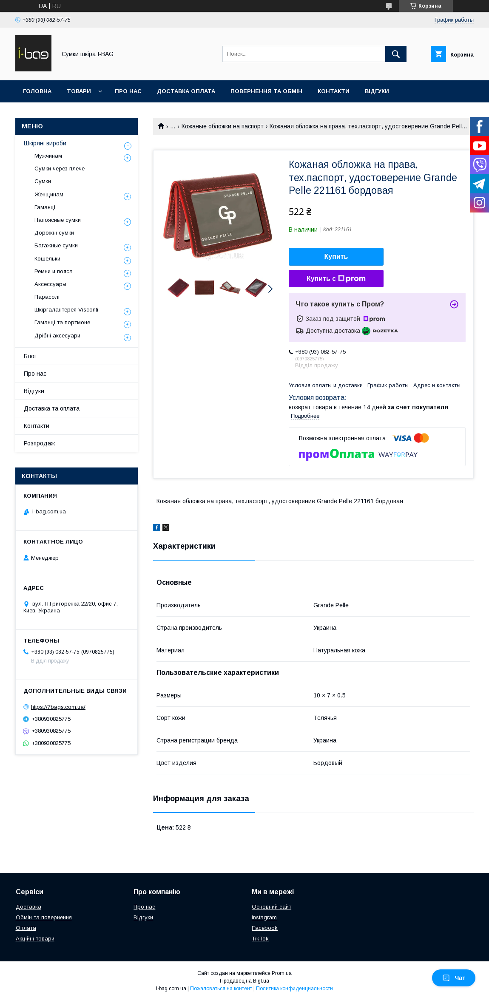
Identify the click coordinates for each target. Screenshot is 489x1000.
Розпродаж (39, 443)
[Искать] (396, 54)
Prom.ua (282, 973)
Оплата (26, 928)
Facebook (265, 928)
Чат (453, 978)
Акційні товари (35, 938)
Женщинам (48, 194)
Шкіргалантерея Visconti (66, 309)
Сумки (42, 181)
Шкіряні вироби (45, 143)
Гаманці (44, 207)
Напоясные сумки (57, 220)
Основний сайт (271, 907)
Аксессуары (50, 284)
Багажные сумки (56, 245)
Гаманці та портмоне (62, 322)
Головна (37, 91)
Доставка (28, 907)
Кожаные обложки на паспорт (223, 126)
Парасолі (47, 297)
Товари (79, 91)
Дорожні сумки (54, 232)
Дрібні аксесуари (57, 335)
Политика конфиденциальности (294, 989)
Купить (336, 256)
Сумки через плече (59, 168)
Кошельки (47, 258)
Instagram (264, 917)
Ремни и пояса (53, 271)
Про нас (128, 91)
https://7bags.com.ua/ (58, 707)
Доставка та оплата (52, 408)
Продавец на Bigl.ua (244, 981)
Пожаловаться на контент (221, 989)
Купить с (336, 279)
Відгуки (377, 91)
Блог (30, 356)
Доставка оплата (186, 91)
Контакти (334, 91)
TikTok (260, 938)
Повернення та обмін (266, 91)
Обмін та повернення (44, 917)
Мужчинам (48, 156)
